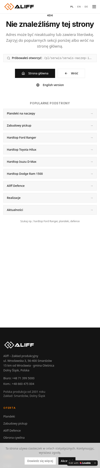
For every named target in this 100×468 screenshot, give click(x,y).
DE (86, 6)
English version (50, 85)
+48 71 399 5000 (23, 378)
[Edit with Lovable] (79, 463)
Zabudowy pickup (15, 423)
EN (79, 6)
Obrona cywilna (14, 438)
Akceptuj (67, 461)
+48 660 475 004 (23, 384)
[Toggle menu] (94, 6)
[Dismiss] (95, 463)
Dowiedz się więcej (40, 461)
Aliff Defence (12, 430)
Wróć (71, 73)
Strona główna (35, 73)
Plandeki (9, 416)
